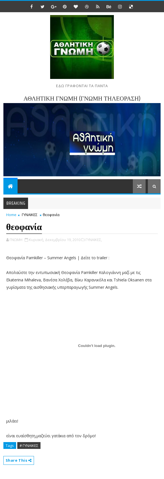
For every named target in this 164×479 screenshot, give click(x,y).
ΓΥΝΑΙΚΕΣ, (94, 239)
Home (11, 214)
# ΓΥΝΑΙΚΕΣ (29, 445)
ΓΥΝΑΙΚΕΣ (29, 214)
